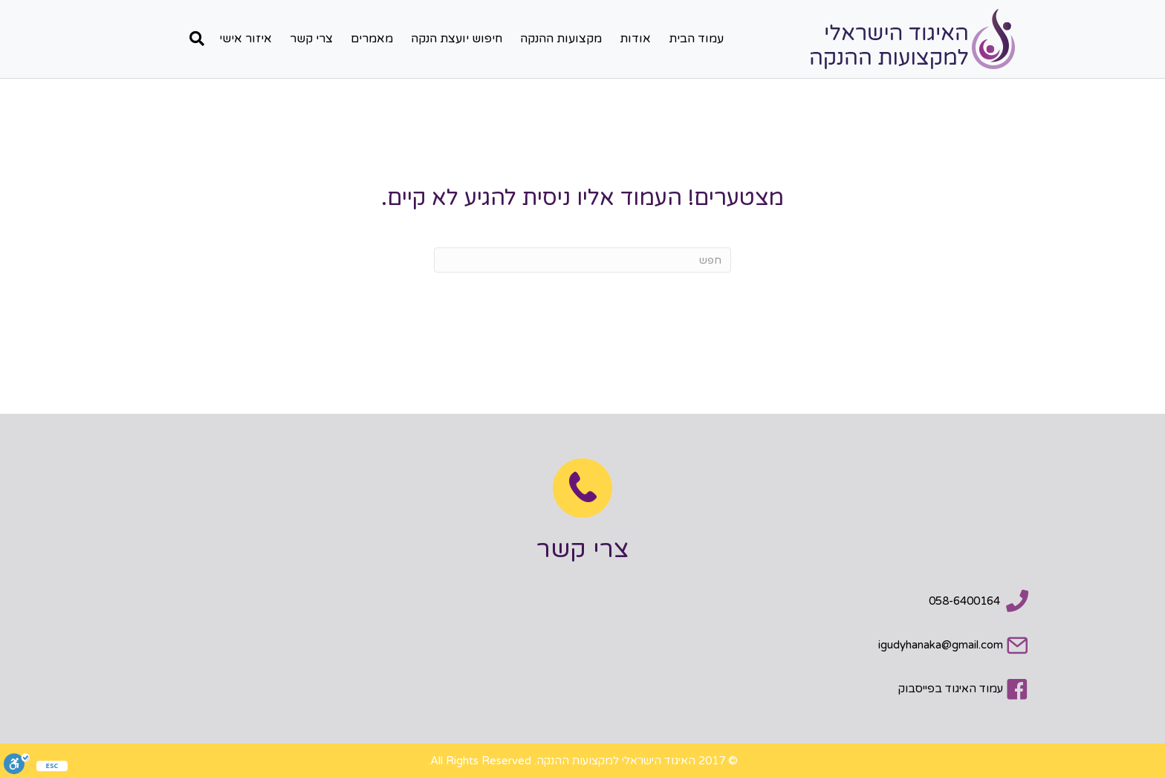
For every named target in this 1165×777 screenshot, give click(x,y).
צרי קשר (311, 38)
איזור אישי (245, 38)
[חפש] (193, 39)
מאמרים (372, 38)
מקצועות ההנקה (561, 38)
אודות (635, 38)
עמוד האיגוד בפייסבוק (950, 688)
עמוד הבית (696, 38)
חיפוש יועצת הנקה (456, 38)
